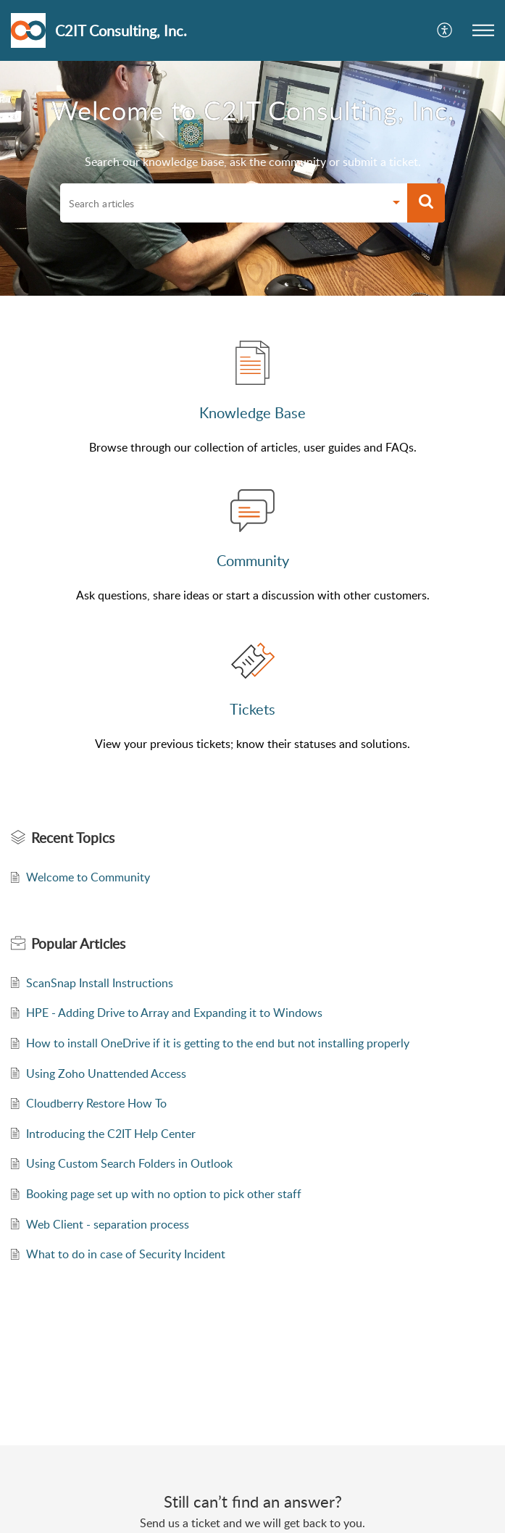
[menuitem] (445, 30)
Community (253, 560)
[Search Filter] (396, 204)
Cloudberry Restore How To (96, 1103)
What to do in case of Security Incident (125, 1254)
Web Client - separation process (107, 1224)
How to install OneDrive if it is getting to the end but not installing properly (217, 1043)
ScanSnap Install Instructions (99, 983)
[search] (222, 203)
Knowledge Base (252, 412)
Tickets (252, 709)
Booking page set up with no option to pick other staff (163, 1194)
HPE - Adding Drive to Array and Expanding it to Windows (174, 1013)
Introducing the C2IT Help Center (111, 1134)
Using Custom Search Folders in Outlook (129, 1163)
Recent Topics (72, 837)
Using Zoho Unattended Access (106, 1073)
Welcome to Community (88, 877)
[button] (483, 30)
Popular (78, 943)
